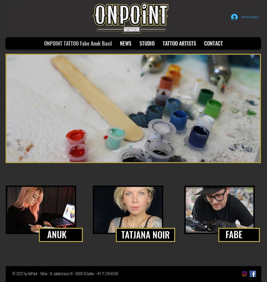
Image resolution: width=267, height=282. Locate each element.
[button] (133, 108)
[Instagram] (244, 274)
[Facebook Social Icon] (253, 274)
